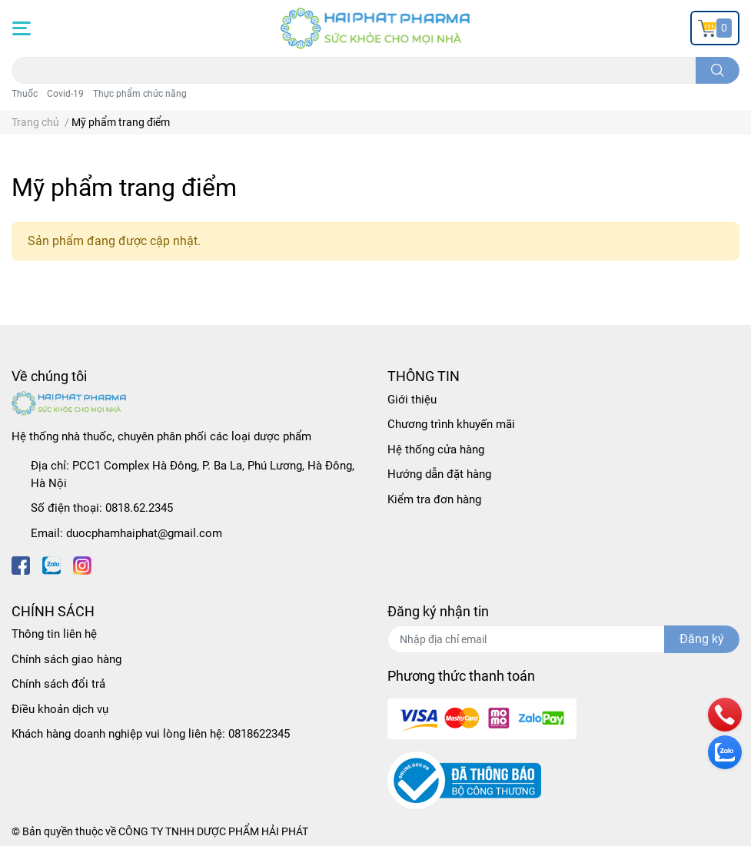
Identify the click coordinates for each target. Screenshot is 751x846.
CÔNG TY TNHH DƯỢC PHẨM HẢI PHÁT (213, 831)
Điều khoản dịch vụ (60, 709)
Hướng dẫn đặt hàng (439, 474)
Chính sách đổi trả (58, 684)
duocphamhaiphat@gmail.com (144, 533)
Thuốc (25, 93)
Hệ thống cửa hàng (435, 449)
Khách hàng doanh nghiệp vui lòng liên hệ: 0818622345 (151, 734)
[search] (717, 70)
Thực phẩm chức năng (140, 93)
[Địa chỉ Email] (563, 639)
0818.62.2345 (139, 508)
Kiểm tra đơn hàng (434, 499)
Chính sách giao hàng (66, 659)
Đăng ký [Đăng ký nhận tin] (702, 639)
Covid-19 (65, 93)
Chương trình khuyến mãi (451, 424)
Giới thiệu (412, 399)
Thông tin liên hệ (54, 634)
